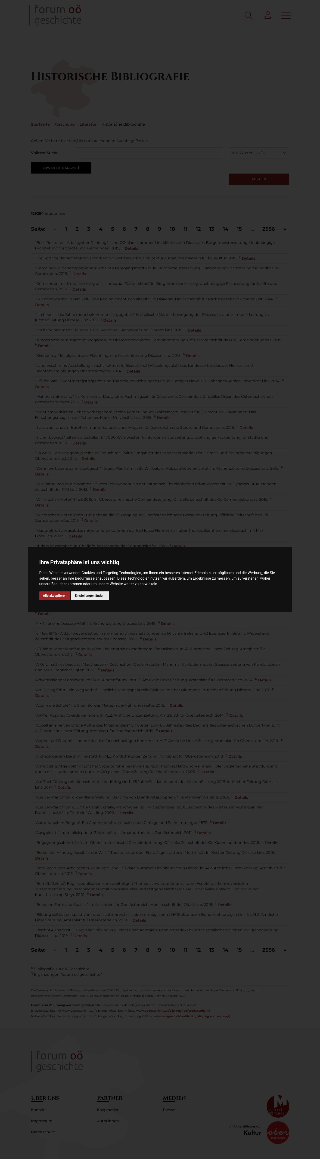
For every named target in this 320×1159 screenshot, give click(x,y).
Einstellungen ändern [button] (90, 595)
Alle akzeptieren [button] (55, 595)
